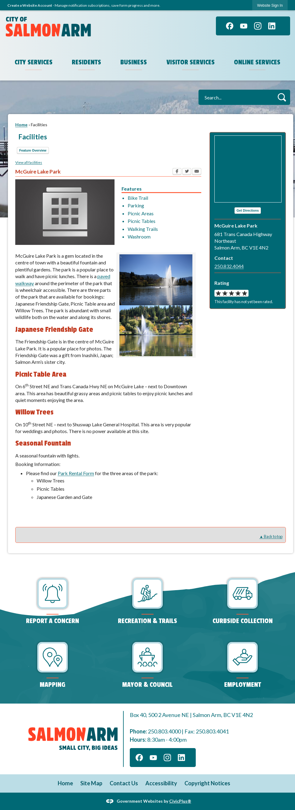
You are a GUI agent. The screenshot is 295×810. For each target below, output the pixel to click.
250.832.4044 (229, 266)
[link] (270, 5)
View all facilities (28, 162)
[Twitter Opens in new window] (186, 172)
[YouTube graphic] (243, 25)
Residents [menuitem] (86, 62)
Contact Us (124, 783)
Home (21, 124)
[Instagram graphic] (257, 25)
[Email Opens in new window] (196, 172)
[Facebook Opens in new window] (177, 172)
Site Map (91, 783)
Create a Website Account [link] (29, 5)
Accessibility (161, 783)
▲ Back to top (270, 536)
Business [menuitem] (134, 62)
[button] (281, 97)
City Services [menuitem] (34, 62)
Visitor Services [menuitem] (191, 62)
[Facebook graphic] (229, 25)
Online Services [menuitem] (257, 62)
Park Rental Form (76, 473)
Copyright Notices (207, 783)
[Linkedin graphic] (271, 25)
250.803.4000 (164, 731)
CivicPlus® (180, 800)
